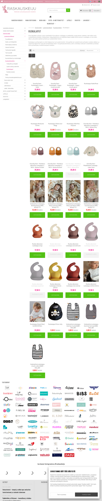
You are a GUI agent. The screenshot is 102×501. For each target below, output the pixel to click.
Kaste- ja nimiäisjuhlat (10, 42)
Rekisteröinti (87, 5)
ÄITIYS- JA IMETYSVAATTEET (56, 20)
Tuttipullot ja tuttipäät (12, 64)
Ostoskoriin (37, 94)
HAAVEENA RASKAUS (16, 20)
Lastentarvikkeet (9, 36)
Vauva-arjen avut (8, 80)
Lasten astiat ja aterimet (13, 66)
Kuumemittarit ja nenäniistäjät (13, 58)
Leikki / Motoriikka (9, 88)
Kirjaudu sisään (96, 5)
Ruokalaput (10, 69)
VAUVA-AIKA (42, 20)
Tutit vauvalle (8, 53)
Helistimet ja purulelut (11, 55)
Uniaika (6, 83)
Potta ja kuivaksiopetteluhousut (13, 77)
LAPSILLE (69, 20)
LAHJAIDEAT (86, 20)
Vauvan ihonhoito (9, 47)
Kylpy (6, 74)
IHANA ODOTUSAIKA (30, 20)
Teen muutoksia (61, 494)
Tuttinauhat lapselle (10, 50)
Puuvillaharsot (9, 39)
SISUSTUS (77, 20)
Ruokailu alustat (11, 72)
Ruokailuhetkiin (10, 61)
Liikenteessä (7, 85)
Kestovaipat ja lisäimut (11, 44)
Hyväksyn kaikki (86, 494)
